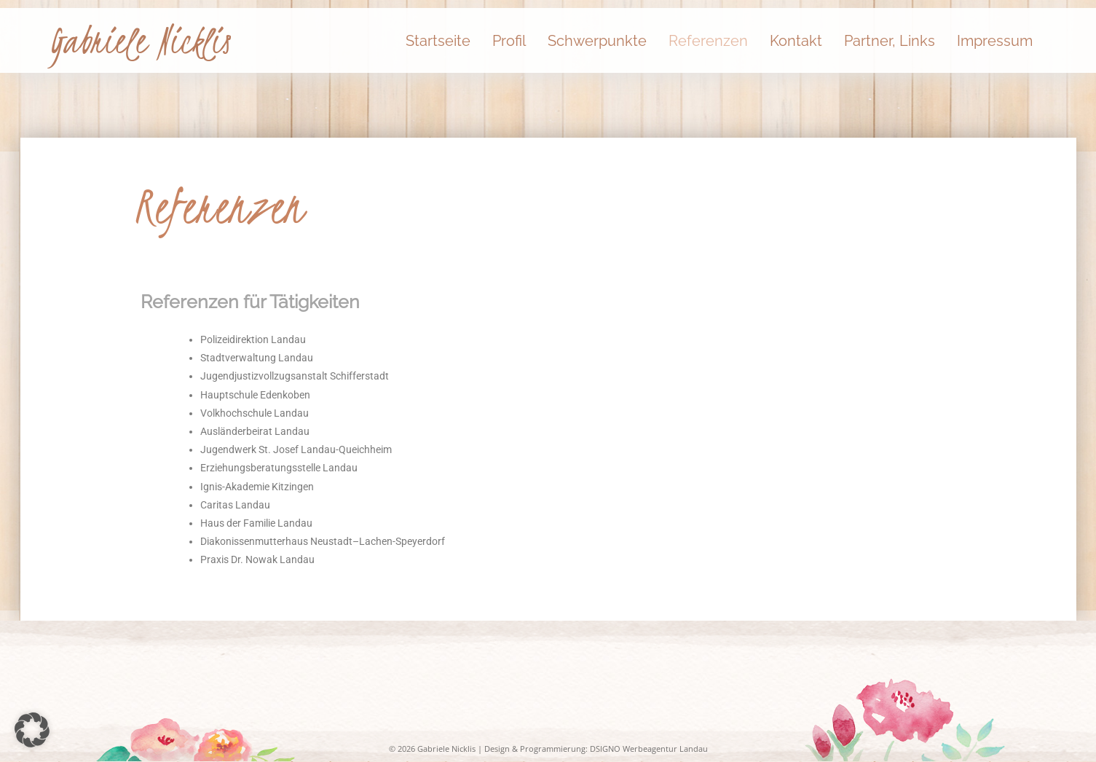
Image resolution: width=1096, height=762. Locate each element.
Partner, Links (889, 41)
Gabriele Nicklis (140, 41)
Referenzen (708, 41)
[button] (32, 730)
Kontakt (796, 41)
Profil (509, 41)
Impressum (995, 41)
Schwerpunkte (597, 41)
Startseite (438, 41)
